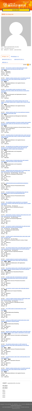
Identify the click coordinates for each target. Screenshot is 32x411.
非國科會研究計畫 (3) (19, 59)
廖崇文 (4, 390)
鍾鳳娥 (4, 391)
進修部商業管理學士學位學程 (13, 46)
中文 (24, 1)
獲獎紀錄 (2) (5, 62)
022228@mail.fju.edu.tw (9, 48)
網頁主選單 (16, 10)
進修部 (5, 46)
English (27, 1)
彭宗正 (4, 395)
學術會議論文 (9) (15, 56)
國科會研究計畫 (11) (7, 59)
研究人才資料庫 (22, 404)
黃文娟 (4, 393)
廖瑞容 (4, 396)
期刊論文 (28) (5, 56)
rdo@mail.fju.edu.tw (16, 408)
